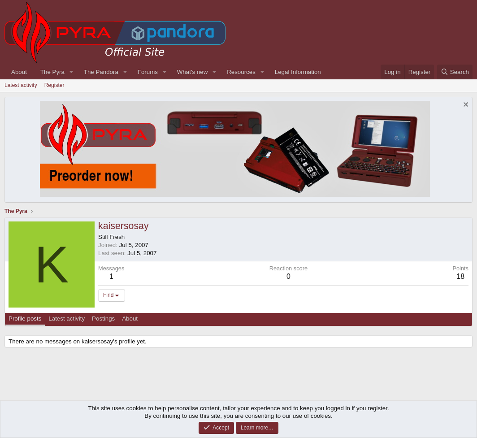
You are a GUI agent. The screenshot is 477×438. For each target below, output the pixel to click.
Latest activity (20, 85)
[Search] (455, 72)
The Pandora (101, 72)
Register (54, 85)
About (19, 72)
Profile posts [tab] (25, 318)
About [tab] (130, 318)
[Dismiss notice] (464, 105)
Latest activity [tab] (66, 318)
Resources (241, 72)
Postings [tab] (103, 318)
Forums (148, 72)
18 (460, 276)
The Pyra (52, 72)
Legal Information (298, 72)
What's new (192, 72)
